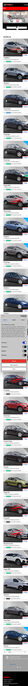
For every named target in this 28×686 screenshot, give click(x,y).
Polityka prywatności (8, 679)
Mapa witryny (13, 664)
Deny (14, 369)
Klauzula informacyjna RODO (10, 683)
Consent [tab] (5, 319)
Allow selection (14, 365)
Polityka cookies (7, 681)
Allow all (14, 361)
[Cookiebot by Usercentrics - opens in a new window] (20, 316)
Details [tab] (14, 319)
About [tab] (23, 319)
